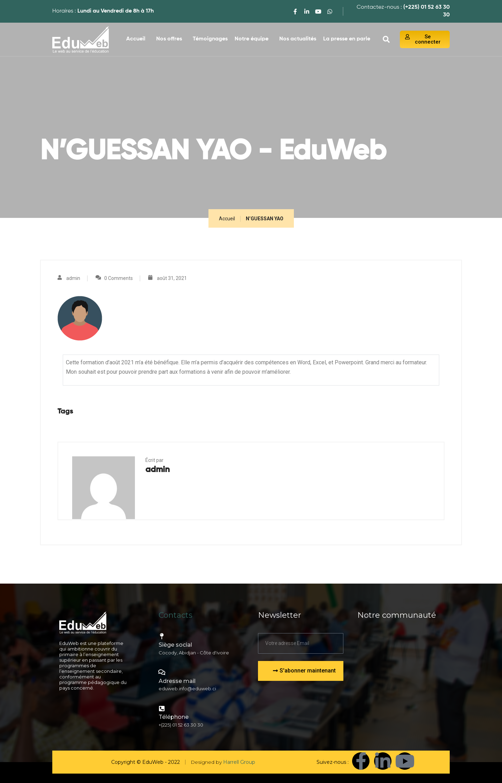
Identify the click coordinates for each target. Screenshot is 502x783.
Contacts (175, 615)
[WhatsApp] (329, 11)
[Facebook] (295, 11)
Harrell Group (239, 762)
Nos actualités (297, 39)
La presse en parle (346, 39)
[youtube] (318, 11)
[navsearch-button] (386, 39)
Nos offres (169, 39)
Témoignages (210, 39)
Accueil (135, 39)
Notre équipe (251, 39)
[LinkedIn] (306, 11)
